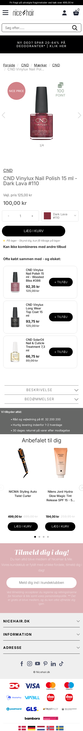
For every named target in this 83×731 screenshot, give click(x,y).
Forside (9, 65)
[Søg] (41, 27)
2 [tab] (40, 537)
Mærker (40, 65)
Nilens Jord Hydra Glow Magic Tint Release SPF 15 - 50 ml (60, 496)
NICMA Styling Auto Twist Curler (23, 494)
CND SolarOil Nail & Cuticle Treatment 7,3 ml (35, 345)
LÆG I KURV (34, 231)
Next (78, 115)
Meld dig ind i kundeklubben (41, 582)
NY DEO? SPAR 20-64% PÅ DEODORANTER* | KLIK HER (41, 44)
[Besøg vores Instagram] (29, 665)
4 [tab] (48, 537)
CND (25, 65)
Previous (4, 115)
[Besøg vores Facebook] (21, 665)
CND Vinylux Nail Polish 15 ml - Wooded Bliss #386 (35, 275)
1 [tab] (35, 537)
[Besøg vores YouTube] (37, 665)
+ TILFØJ (60, 282)
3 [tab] (44, 537)
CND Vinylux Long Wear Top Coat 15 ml (34, 310)
